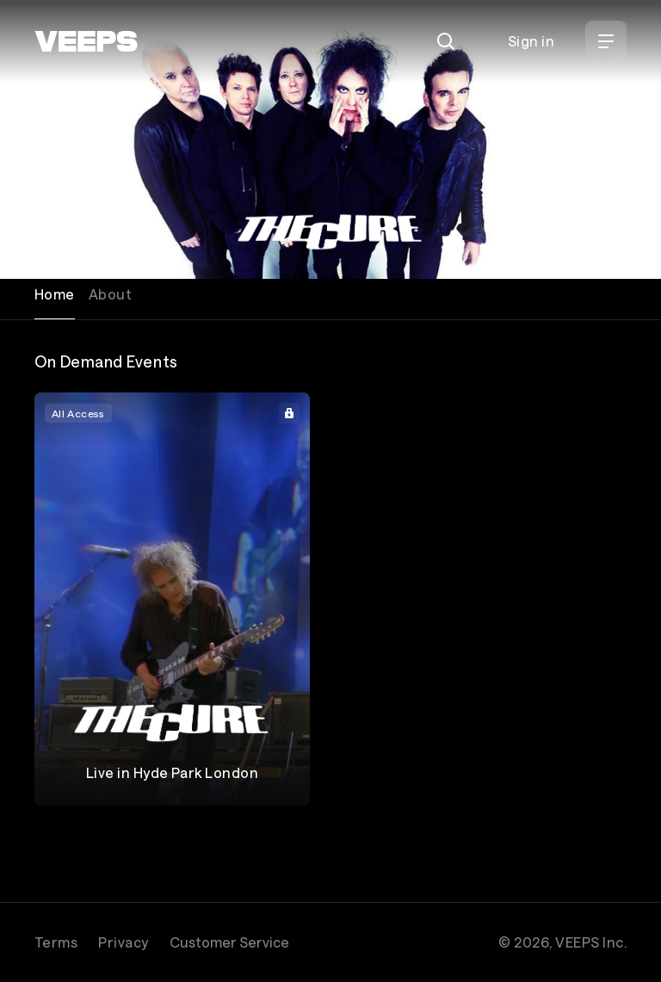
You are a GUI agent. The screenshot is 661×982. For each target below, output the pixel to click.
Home (54, 294)
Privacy (123, 942)
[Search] (445, 41)
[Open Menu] (606, 41)
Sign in (531, 41)
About (110, 294)
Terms (55, 942)
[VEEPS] (86, 41)
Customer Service (229, 942)
